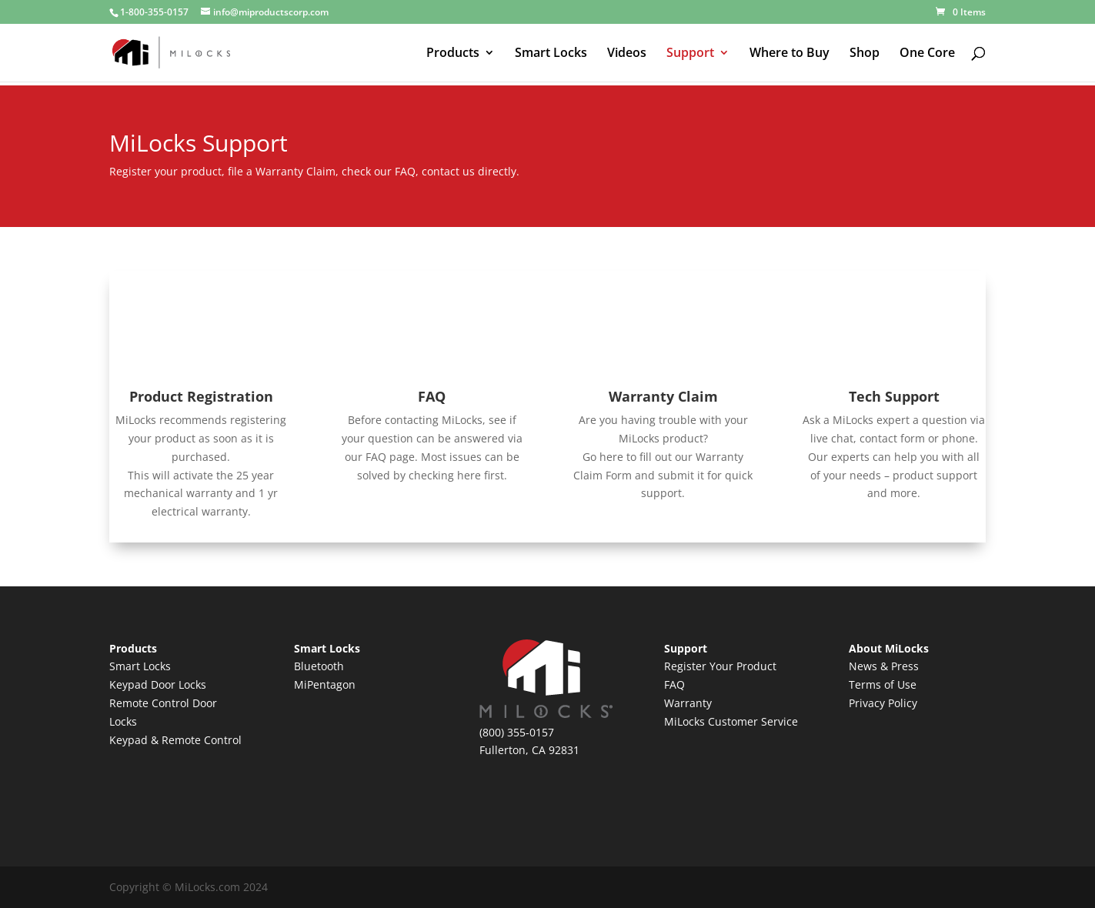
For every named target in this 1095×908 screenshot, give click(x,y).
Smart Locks (551, 54)
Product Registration (201, 396)
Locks (192, 684)
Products (452, 54)
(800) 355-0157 (516, 732)
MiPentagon (325, 684)
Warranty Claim (663, 396)
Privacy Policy (883, 703)
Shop (865, 54)
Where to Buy (789, 54)
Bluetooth (319, 666)
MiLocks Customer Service (731, 721)
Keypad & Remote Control (175, 740)
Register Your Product (720, 666)
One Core (927, 54)
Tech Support (894, 396)
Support (690, 54)
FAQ (432, 396)
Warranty (688, 703)
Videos (626, 54)
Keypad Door (144, 684)
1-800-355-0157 (154, 11)
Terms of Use (882, 684)
